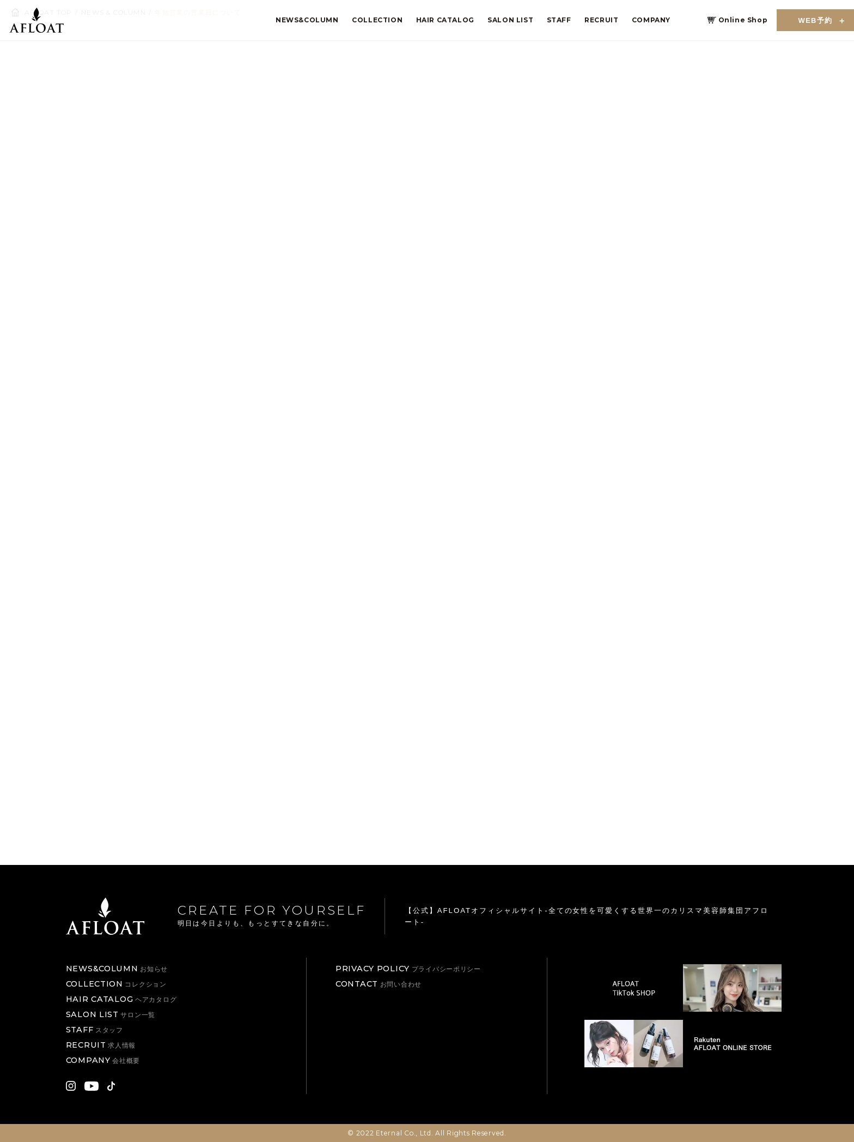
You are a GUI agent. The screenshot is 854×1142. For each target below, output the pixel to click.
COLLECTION (377, 20)
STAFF (559, 20)
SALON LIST (510, 20)
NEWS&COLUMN (307, 20)
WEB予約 (815, 20)
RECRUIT (601, 20)
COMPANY (651, 20)
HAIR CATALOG (445, 20)
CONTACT (378, 984)
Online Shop (743, 20)
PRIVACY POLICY (408, 968)
